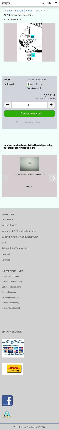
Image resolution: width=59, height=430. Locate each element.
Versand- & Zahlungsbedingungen (19, 231)
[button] (7, 105)
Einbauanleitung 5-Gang (11, 287)
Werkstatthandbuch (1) (11, 303)
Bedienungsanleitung (10, 297)
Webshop (18, 427)
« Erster (9, 10)
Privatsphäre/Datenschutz (15, 248)
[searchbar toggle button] (43, 3)
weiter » (30, 10)
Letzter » (40, 10)
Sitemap (6, 260)
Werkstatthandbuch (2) (11, 308)
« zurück (19, 10)
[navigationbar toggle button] (56, 3)
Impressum (8, 219)
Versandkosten (9, 225)
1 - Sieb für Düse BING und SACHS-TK (29, 175)
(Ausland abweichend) (34, 88)
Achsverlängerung (9, 292)
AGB (4, 242)
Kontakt (6, 254)
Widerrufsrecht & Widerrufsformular (20, 236)
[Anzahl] (29, 105)
